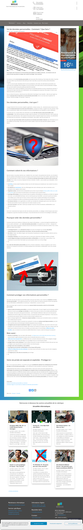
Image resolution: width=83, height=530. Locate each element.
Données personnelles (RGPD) (38, 506)
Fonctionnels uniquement (56, 523)
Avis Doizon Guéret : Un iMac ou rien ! (63, 426)
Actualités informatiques (19, 31)
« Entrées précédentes (13, 491)
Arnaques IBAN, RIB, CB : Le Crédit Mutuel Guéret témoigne (18, 427)
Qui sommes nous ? (36, 517)
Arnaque (13, 393)
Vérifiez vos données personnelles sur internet (17, 383)
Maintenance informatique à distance (16, 505)
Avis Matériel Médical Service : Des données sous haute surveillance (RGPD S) (64, 466)
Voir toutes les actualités (68, 69)
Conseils (18, 393)
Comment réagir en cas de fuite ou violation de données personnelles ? (22, 384)
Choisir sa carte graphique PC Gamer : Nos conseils (17, 465)
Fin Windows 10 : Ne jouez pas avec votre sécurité (40, 465)
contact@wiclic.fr (62, 515)
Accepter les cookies (38, 523)
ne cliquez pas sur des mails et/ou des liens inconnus (43, 335)
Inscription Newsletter (37, 512)
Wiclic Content (14, 431)
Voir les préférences (72, 523)
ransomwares (18, 187)
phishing (11, 184)
